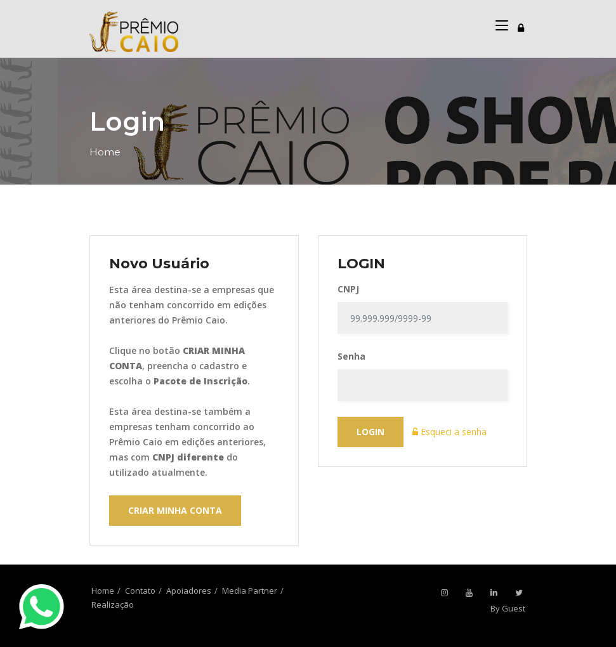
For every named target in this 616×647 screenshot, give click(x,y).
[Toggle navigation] (520, 26)
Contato (140, 590)
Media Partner (249, 590)
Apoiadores (188, 590)
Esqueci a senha (449, 432)
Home (105, 152)
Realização (112, 604)
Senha (351, 356)
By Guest (507, 608)
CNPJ (348, 289)
